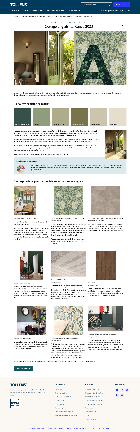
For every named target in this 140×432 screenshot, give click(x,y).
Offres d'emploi (60, 400)
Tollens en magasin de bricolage (66, 415)
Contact (87, 415)
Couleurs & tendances (31, 11)
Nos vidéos (89, 408)
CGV (92, 428)
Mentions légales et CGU (56, 428)
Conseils (62, 11)
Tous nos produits (61, 393)
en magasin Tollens (56, 220)
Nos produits (15, 11)
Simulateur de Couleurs (99, 165)
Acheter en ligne (90, 419)
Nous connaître (74, 11)
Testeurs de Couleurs (92, 397)
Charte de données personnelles (77, 428)
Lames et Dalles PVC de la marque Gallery (112, 218)
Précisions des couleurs (37, 428)
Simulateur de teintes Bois (94, 393)
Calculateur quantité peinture (95, 400)
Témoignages (59, 408)
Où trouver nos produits (63, 397)
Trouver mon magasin (23, 368)
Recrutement (59, 404)
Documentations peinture (93, 404)
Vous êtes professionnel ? (64, 412)
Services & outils (49, 11)
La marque (58, 389)
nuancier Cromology (31, 218)
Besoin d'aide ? (90, 412)
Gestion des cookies (104, 428)
